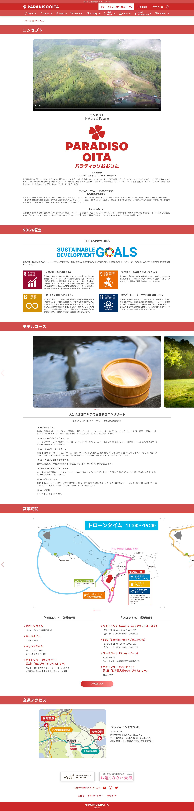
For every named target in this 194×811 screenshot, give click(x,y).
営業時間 (143, 6)
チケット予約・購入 (116, 6)
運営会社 (81, 796)
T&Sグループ (111, 796)
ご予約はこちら (97, 684)
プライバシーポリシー (95, 796)
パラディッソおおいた (30, 21)
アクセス (159, 6)
